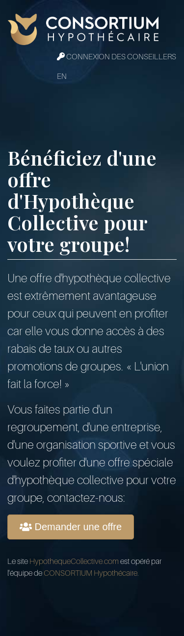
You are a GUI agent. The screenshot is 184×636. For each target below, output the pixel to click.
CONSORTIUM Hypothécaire (90, 573)
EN (62, 76)
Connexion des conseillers (116, 56)
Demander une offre (71, 526)
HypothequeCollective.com (74, 561)
